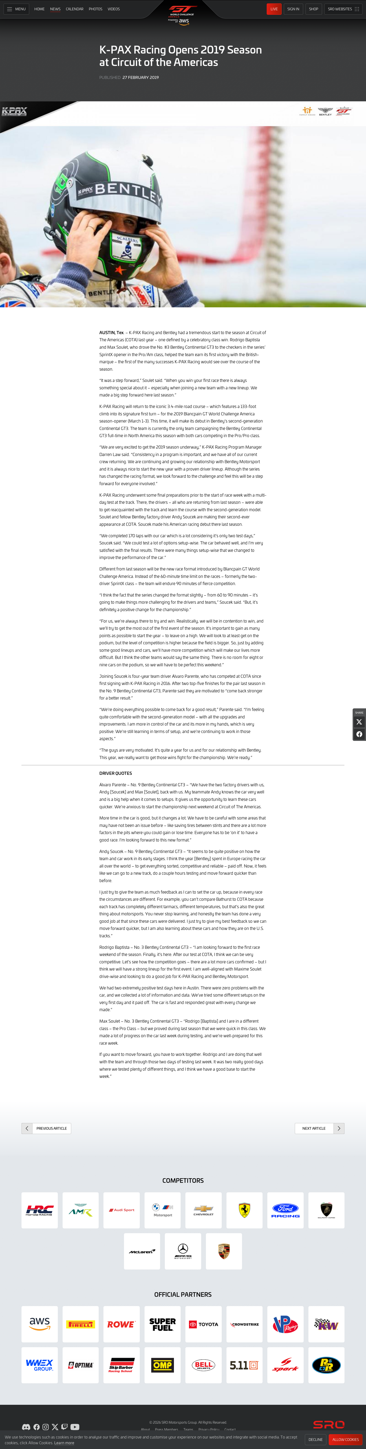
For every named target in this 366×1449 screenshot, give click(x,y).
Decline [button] (316, 1439)
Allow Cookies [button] (346, 1439)
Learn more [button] (64, 1442)
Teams (188, 1429)
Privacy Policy (209, 1429)
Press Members (166, 1429)
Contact (230, 1429)
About (145, 1429)
